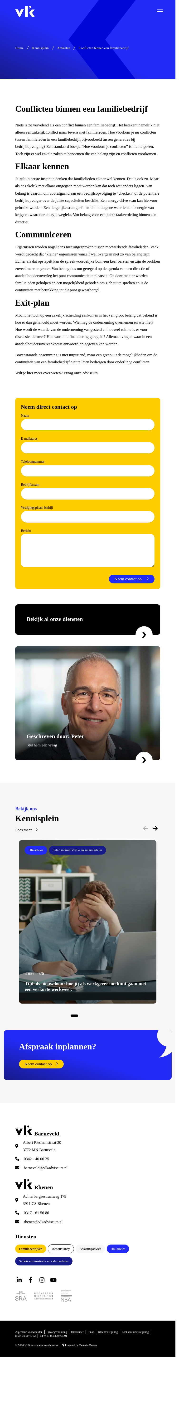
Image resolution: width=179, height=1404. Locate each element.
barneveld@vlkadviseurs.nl (41, 1168)
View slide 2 (80, 1016)
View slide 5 (91, 1016)
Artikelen (63, 48)
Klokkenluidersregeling (135, 1332)
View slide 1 (74, 1016)
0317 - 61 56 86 (32, 1213)
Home (19, 48)
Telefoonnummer (32, 461)
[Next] (155, 828)
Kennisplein (40, 48)
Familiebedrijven (30, 1249)
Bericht (26, 531)
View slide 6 (95, 1016)
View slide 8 (103, 1016)
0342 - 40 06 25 (32, 1159)
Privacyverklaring (57, 1332)
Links (91, 1332)
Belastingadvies (90, 1249)
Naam (25, 415)
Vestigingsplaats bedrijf (37, 508)
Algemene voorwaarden (29, 1332)
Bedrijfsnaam (30, 484)
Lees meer (23, 830)
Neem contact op (129, 579)
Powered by (79, 1345)
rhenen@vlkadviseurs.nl (39, 1222)
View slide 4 (88, 1016)
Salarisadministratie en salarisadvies (44, 1261)
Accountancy (61, 1249)
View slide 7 (99, 1016)
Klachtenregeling (108, 1332)
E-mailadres (29, 438)
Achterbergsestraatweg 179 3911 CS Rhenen (44, 1200)
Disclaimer (77, 1332)
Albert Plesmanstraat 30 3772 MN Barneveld (42, 1146)
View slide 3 (84, 1016)
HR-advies (118, 1249)
